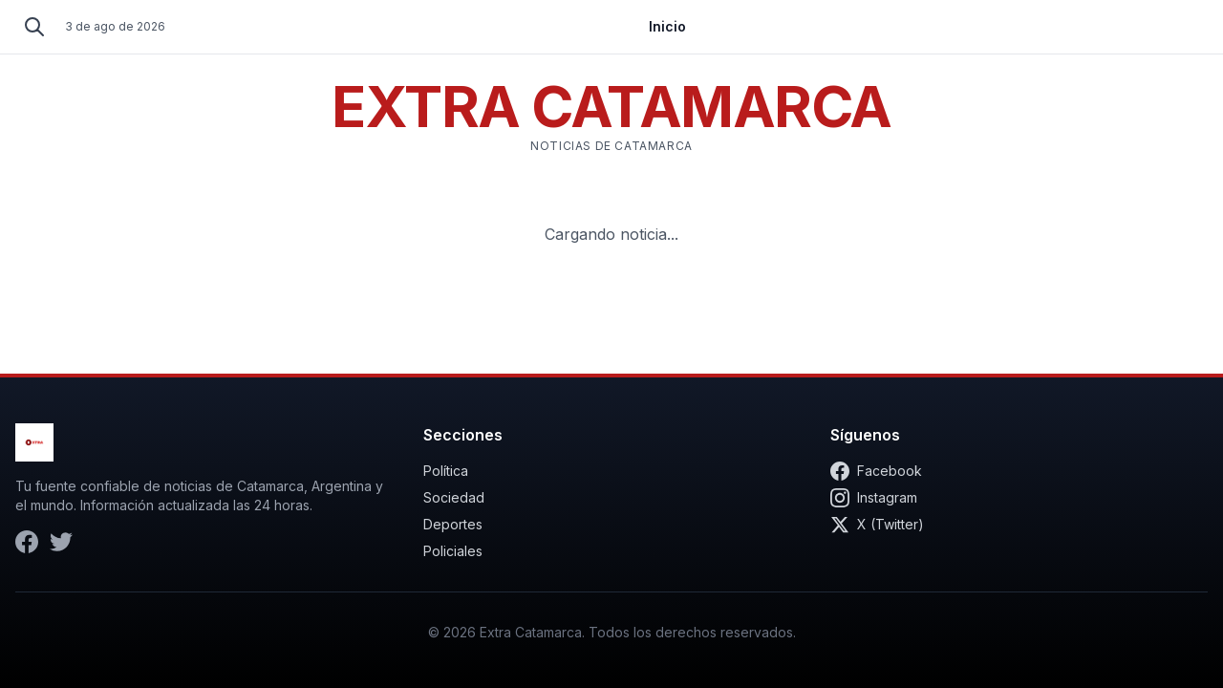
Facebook (876, 471)
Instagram (873, 497)
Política (445, 470)
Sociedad (453, 497)
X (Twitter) (877, 524)
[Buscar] (34, 27)
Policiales (453, 551)
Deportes (453, 524)
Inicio (667, 26)
